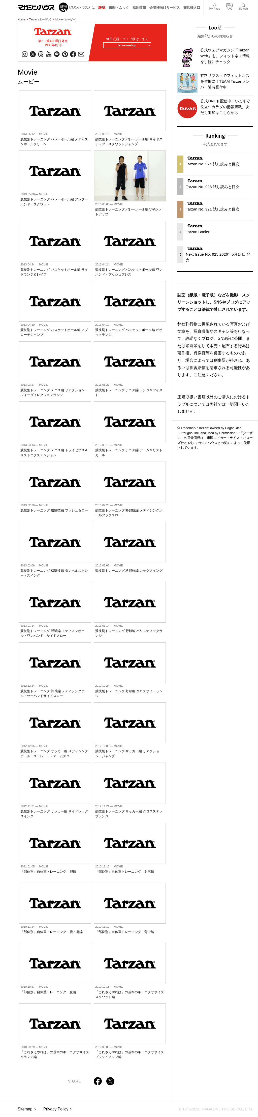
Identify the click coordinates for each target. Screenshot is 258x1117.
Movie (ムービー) (66, 19)
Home (21, 19)
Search (243, 4)
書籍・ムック (119, 7)
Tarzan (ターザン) (40, 19)
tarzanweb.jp (132, 46)
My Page (214, 4)
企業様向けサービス (164, 7)
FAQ (229, 4)
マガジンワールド (43, 7)
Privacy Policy (56, 1111)
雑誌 (101, 7)
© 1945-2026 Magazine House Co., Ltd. (213, 1111)
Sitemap (25, 1111)
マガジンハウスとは (79, 7)
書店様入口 (191, 7)
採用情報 (139, 7)
